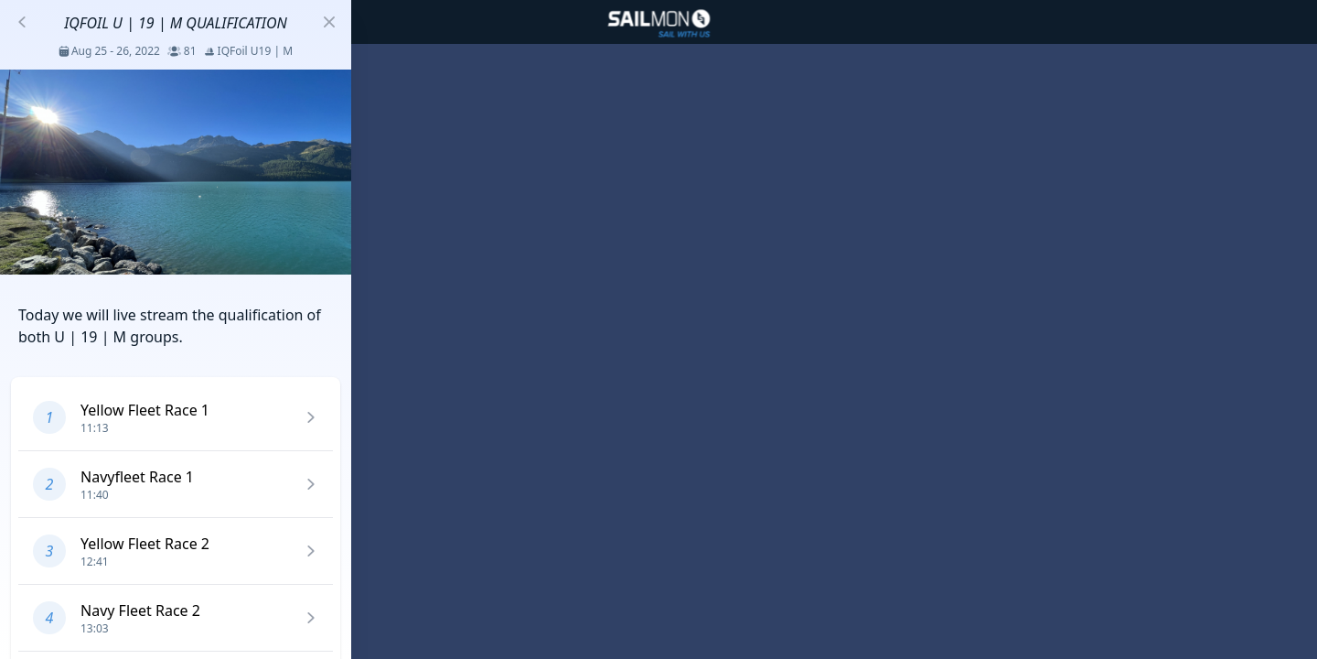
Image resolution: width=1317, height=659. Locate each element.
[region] (658, 329)
